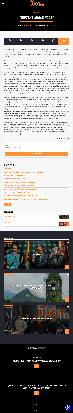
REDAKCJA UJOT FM (31, 25)
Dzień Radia (7, 169)
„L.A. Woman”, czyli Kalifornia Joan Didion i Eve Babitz (21, 196)
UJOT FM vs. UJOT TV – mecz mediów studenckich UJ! (20, 186)
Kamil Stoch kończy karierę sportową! (16, 192)
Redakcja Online (9, 266)
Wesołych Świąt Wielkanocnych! (14, 175)
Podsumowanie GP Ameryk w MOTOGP (15, 179)
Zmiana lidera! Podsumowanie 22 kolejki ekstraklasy (37, 361)
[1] (63, 41)
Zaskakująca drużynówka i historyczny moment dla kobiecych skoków (27, 199)
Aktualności (36, 12)
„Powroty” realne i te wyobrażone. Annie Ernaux (19, 182)
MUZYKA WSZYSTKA (10, 216)
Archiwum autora (36, 154)
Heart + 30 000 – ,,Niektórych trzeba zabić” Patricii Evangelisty (24, 172)
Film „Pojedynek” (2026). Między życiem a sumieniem (20, 189)
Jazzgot (7, 223)
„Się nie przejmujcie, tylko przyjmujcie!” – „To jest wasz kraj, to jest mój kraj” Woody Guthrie (37, 386)
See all (7, 204)
